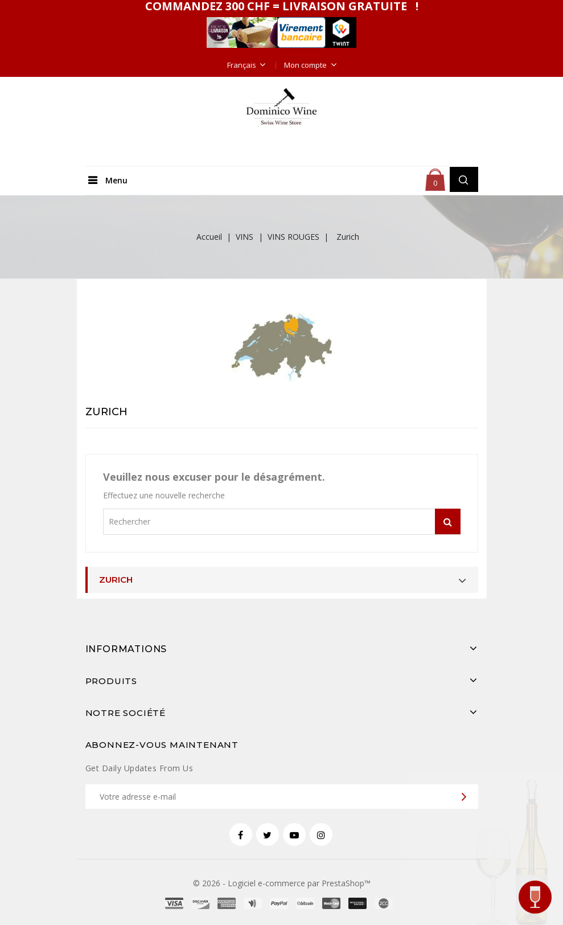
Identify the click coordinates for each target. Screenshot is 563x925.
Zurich (116, 579)
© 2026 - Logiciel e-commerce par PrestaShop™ (282, 883)
